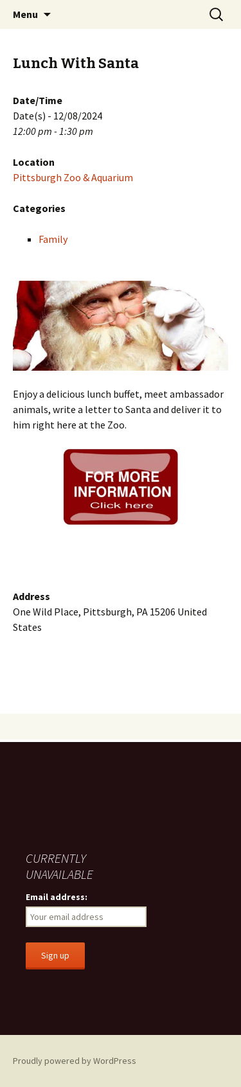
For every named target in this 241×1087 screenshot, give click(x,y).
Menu (25, 14)
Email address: (56, 897)
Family (53, 239)
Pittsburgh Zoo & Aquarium (73, 177)
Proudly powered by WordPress (74, 1060)
